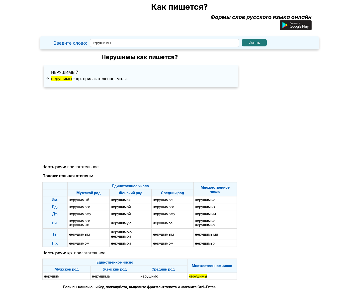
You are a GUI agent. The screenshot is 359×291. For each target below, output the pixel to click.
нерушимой (121, 207)
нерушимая (121, 200)
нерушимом (79, 243)
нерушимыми (206, 234)
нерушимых (205, 207)
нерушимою (121, 232)
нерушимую (121, 223)
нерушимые (205, 200)
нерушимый (65, 72)
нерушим (52, 276)
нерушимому (80, 214)
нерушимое (163, 200)
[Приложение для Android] (296, 28)
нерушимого (79, 207)
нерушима (101, 276)
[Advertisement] (139, 126)
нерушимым (205, 214)
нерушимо (149, 276)
